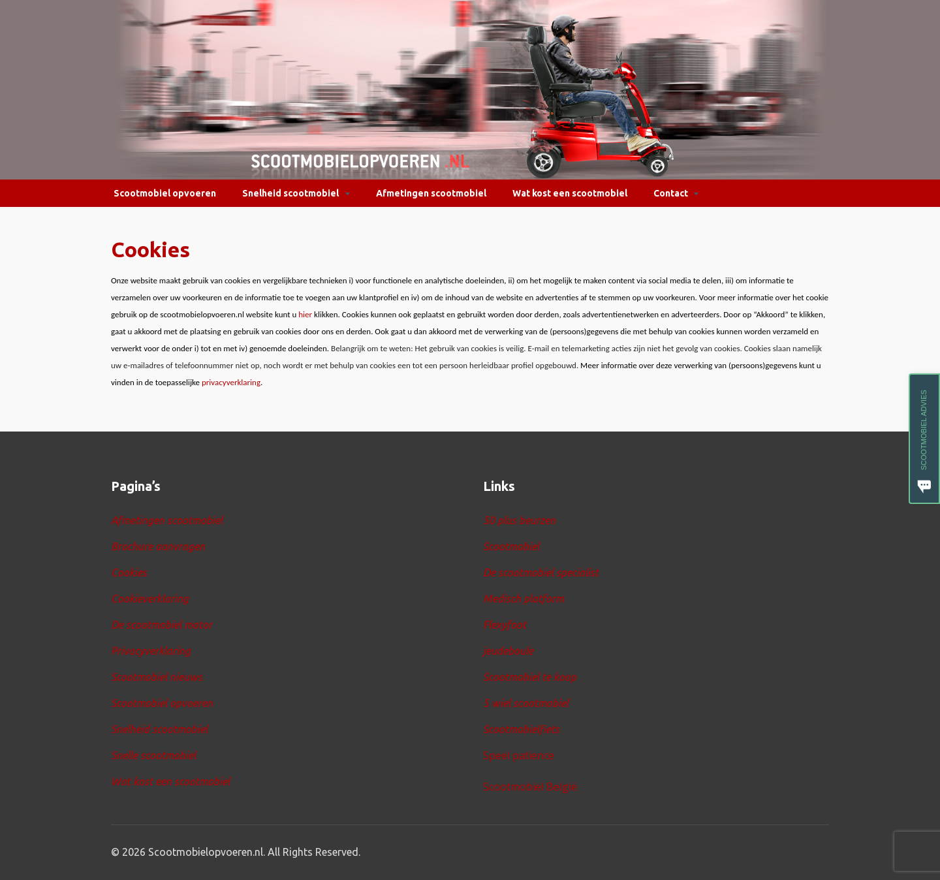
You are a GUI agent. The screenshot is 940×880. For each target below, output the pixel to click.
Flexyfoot (504, 625)
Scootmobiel (511, 546)
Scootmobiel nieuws (156, 677)
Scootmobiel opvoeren (165, 193)
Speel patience (518, 755)
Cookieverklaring (150, 599)
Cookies (129, 572)
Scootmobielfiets (521, 729)
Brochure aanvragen (158, 546)
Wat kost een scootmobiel (569, 193)
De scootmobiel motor (161, 625)
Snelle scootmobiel (153, 755)
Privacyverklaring (151, 651)
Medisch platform (523, 599)
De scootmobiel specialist (541, 572)
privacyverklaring (231, 382)
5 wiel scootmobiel (526, 703)
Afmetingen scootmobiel (431, 193)
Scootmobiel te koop (529, 677)
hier (305, 314)
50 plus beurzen (519, 520)
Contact (670, 193)
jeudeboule (508, 651)
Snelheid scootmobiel (290, 193)
